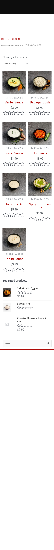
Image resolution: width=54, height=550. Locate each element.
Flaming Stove (8, 45)
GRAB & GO (22, 45)
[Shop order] (17, 64)
